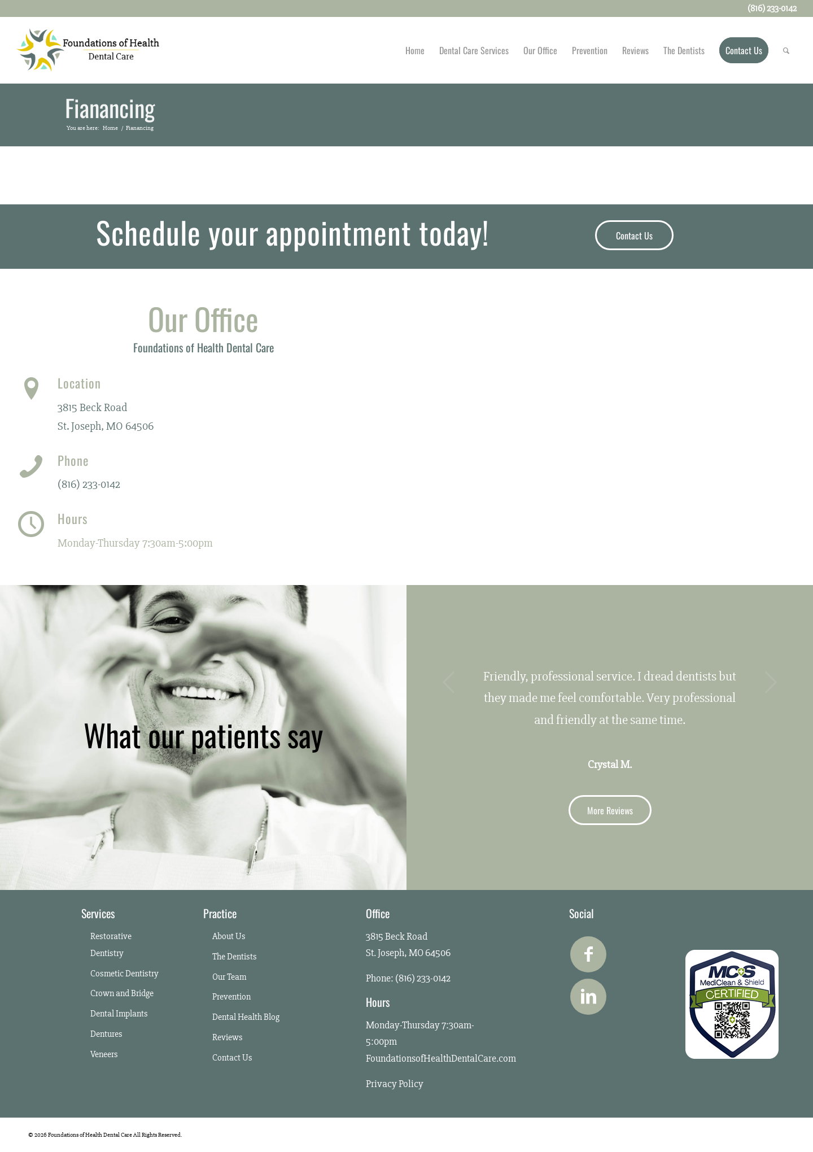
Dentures (106, 1034)
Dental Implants (119, 1013)
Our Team (229, 977)
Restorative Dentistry (111, 945)
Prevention (231, 996)
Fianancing (110, 108)
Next (771, 682)
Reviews (227, 1037)
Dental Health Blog (245, 1017)
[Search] (786, 50)
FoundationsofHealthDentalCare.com (441, 1058)
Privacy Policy (394, 1083)
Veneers (104, 1054)
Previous (449, 682)
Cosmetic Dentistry (124, 973)
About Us (229, 936)
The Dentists (234, 956)
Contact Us (232, 1057)
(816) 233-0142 (89, 484)
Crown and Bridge (122, 993)
